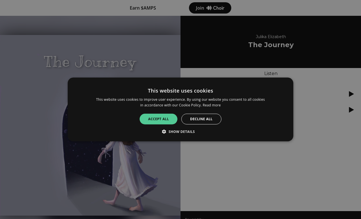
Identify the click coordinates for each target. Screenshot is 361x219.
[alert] (180, 109)
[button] (180, 131)
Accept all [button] (158, 119)
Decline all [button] (201, 119)
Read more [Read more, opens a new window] (212, 105)
